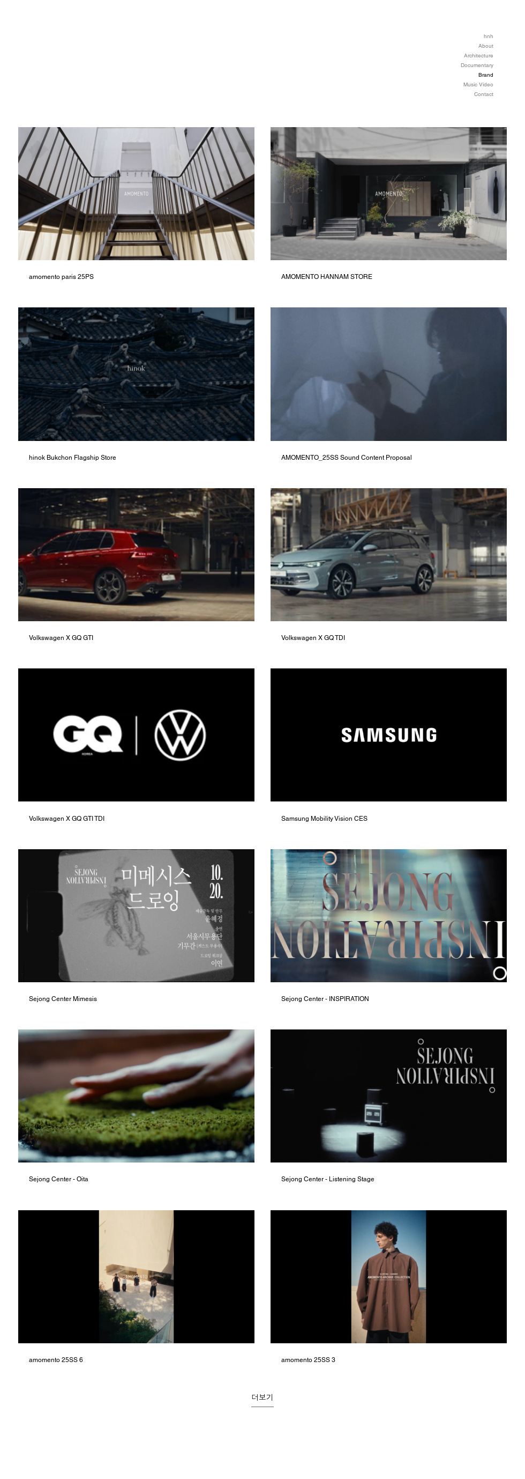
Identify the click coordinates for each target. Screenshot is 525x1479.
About (485, 45)
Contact (483, 94)
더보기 (262, 1397)
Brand (485, 74)
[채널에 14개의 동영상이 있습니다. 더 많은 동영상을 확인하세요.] (262, 745)
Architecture (478, 55)
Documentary (477, 65)
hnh (488, 36)
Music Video (478, 84)
